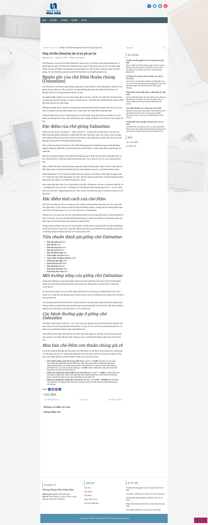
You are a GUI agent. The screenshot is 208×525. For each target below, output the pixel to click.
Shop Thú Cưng (90, 499)
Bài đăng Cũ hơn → (116, 400)
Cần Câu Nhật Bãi (91, 503)
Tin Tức (87, 488)
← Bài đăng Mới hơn (50, 400)
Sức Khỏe (88, 492)
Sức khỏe (64, 20)
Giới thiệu (53, 20)
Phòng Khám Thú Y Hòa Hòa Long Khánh (112, 518)
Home (44, 20)
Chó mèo (74, 20)
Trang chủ (83, 400)
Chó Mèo (87, 495)
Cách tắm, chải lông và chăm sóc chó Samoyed (145, 494)
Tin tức (84, 20)
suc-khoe (130, 146)
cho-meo (54, 48)
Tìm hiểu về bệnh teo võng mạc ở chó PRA (143, 108)
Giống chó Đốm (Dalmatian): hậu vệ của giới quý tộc (69, 53)
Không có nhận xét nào (77, 57)
